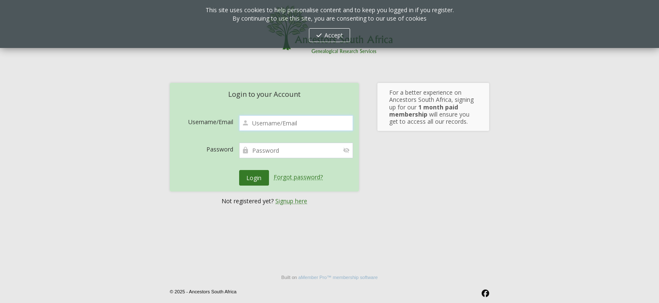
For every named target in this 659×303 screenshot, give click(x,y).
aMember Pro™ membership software (338, 277)
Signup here (291, 201)
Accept (333, 35)
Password (219, 149)
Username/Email (210, 121)
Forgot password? (298, 177)
